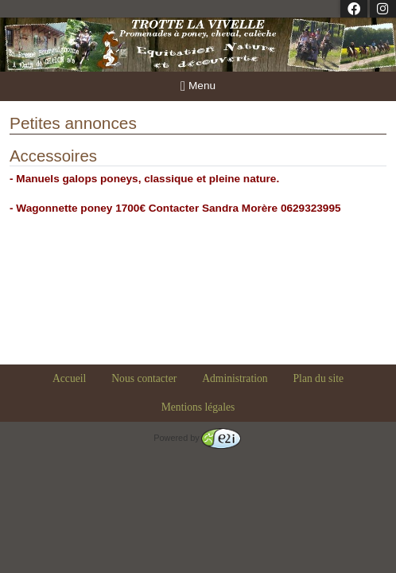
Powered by (196, 437)
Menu (198, 86)
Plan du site (318, 378)
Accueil (69, 378)
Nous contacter (144, 378)
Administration (234, 378)
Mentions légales (198, 407)
